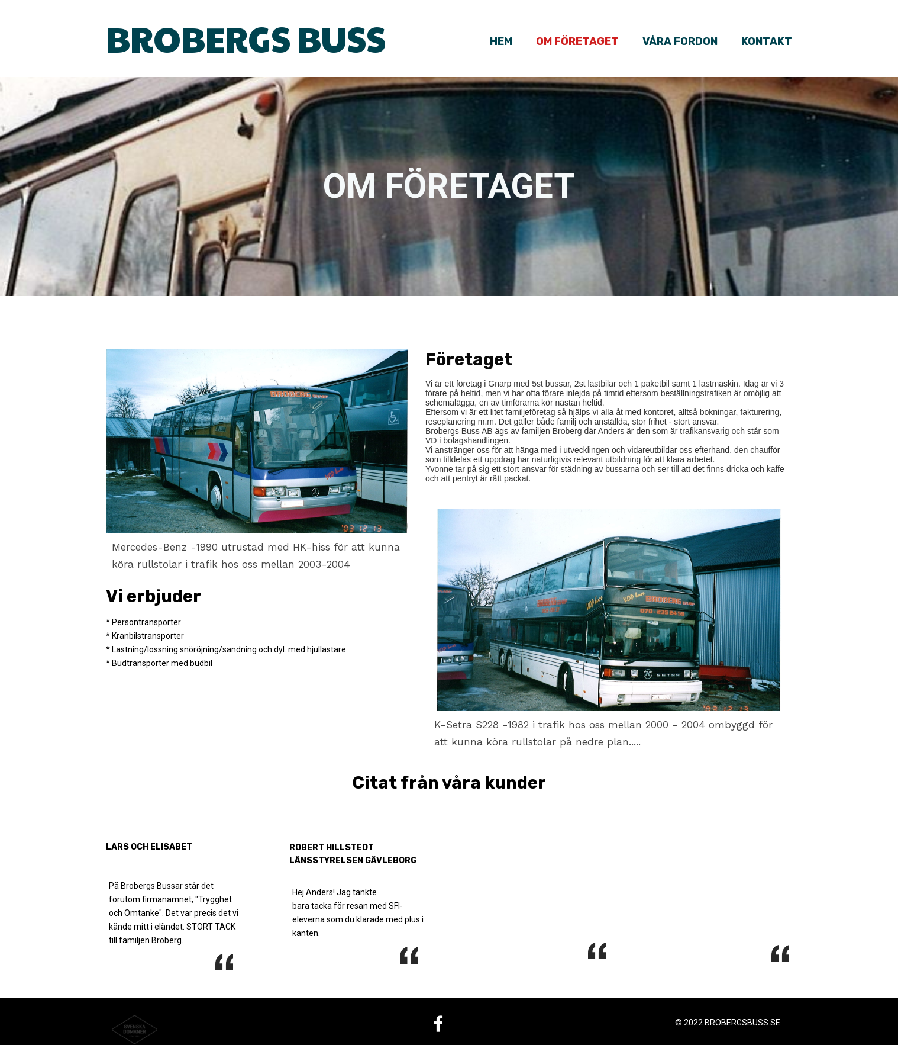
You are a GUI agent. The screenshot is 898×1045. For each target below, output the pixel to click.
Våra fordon (680, 41)
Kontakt (766, 41)
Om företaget (577, 41)
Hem (501, 41)
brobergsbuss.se (742, 1022)
